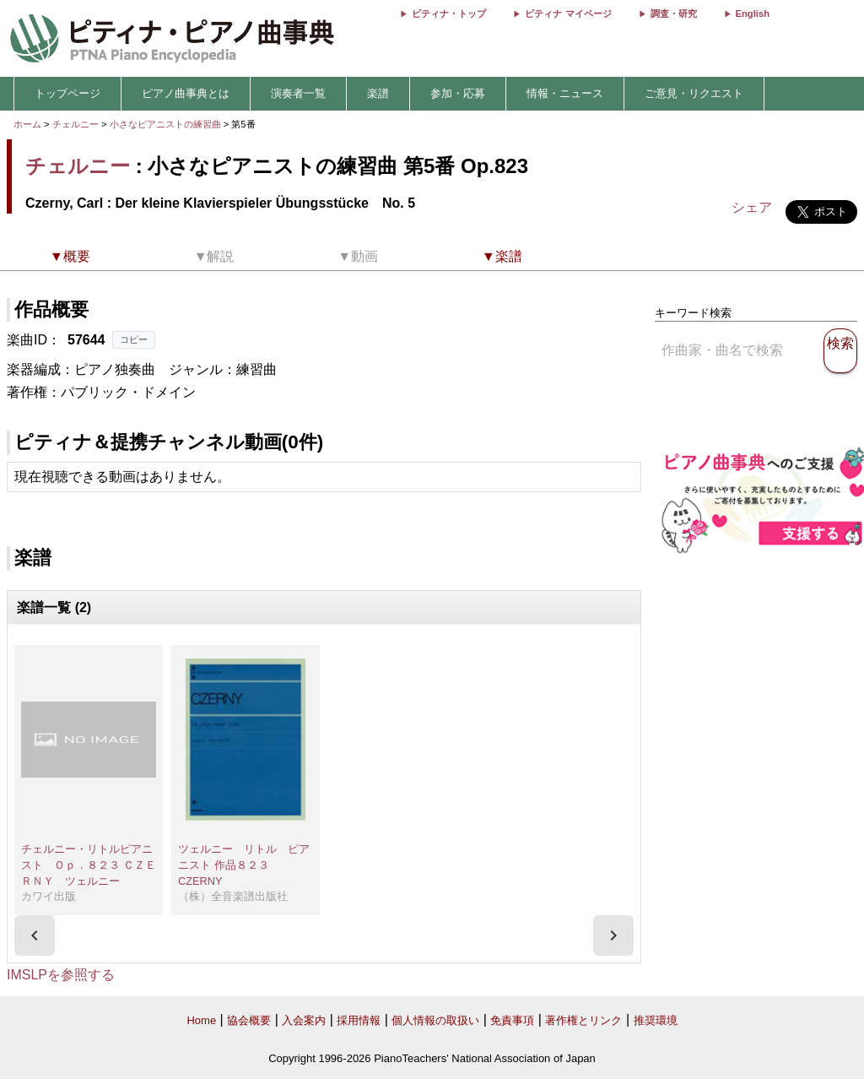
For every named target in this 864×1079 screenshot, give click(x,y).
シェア (752, 207)
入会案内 (304, 1020)
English (753, 13)
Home (201, 1020)
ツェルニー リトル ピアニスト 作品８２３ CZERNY (244, 865)
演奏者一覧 (298, 93)
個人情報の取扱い (435, 1020)
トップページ (67, 93)
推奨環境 (656, 1020)
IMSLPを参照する (61, 975)
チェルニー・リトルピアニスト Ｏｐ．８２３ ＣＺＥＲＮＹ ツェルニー (88, 865)
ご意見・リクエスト (694, 93)
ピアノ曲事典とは (186, 93)
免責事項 (512, 1020)
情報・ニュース (564, 93)
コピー (134, 339)
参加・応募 (457, 93)
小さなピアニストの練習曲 (167, 124)
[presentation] (34, 935)
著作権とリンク (583, 1020)
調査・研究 (674, 13)
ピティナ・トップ (449, 13)
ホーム (27, 124)
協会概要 (249, 1020)
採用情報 (359, 1020)
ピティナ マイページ (568, 13)
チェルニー (75, 124)
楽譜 (378, 93)
